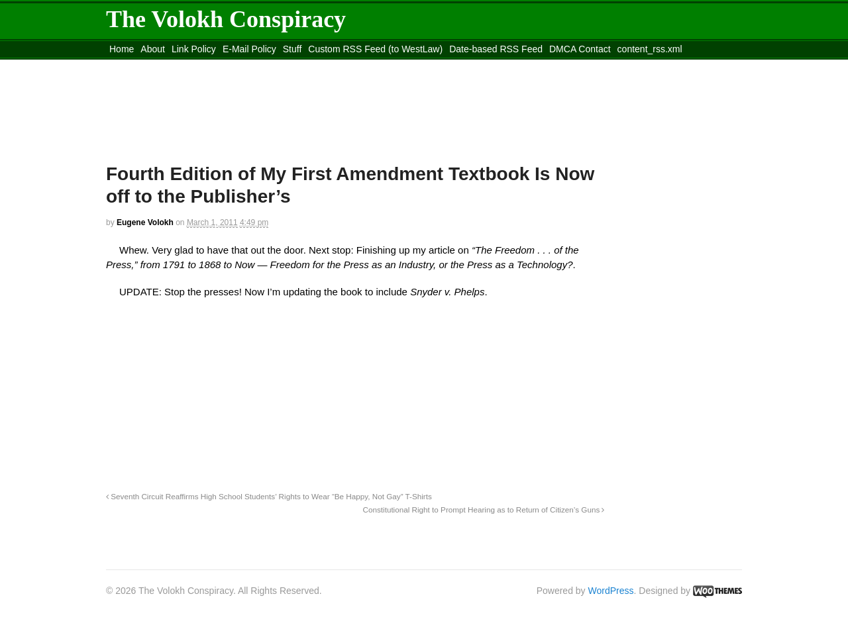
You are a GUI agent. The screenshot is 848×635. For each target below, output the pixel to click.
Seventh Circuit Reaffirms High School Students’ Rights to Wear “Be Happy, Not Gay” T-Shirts (269, 496)
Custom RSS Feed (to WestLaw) (375, 49)
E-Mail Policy (249, 49)
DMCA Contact (580, 49)
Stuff (292, 49)
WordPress (611, 590)
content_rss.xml (649, 49)
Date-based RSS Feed (496, 49)
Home (121, 49)
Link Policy (194, 49)
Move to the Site (179, 65)
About (152, 49)
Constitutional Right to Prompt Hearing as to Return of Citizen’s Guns (484, 509)
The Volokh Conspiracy (226, 19)
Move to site (298, 65)
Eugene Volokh (145, 222)
